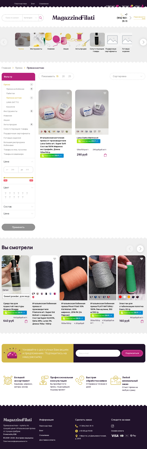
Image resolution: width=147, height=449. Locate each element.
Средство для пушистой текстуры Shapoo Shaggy (13, 306)
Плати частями (20, 3)
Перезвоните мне (139, 18)
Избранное (112, 6)
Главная (6, 67)
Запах (5, 289)
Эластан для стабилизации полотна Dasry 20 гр (131, 306)
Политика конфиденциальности (15, 441)
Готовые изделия (12, 138)
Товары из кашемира (13, 154)
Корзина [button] (127, 6)
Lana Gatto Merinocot (87, 137)
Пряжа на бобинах (15, 89)
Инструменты (10, 111)
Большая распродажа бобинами (14, 143)
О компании (44, 3)
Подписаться (132, 353)
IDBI (14, 434)
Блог (33, 3)
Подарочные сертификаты (17, 133)
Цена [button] (6, 161)
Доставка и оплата (31, 8)
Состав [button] (8, 206)
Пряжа (18, 67)
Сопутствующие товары (16, 129)
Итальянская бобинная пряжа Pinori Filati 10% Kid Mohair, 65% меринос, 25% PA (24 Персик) (73, 309)
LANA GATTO (12, 102)
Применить (18, 227)
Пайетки (10, 93)
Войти (139, 6)
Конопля (10, 106)
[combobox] (30, 18)
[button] (143, 42)
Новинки (8, 115)
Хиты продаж (10, 124)
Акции (7, 120)
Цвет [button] (6, 187)
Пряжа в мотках (14, 97)
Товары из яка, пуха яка (15, 149)
